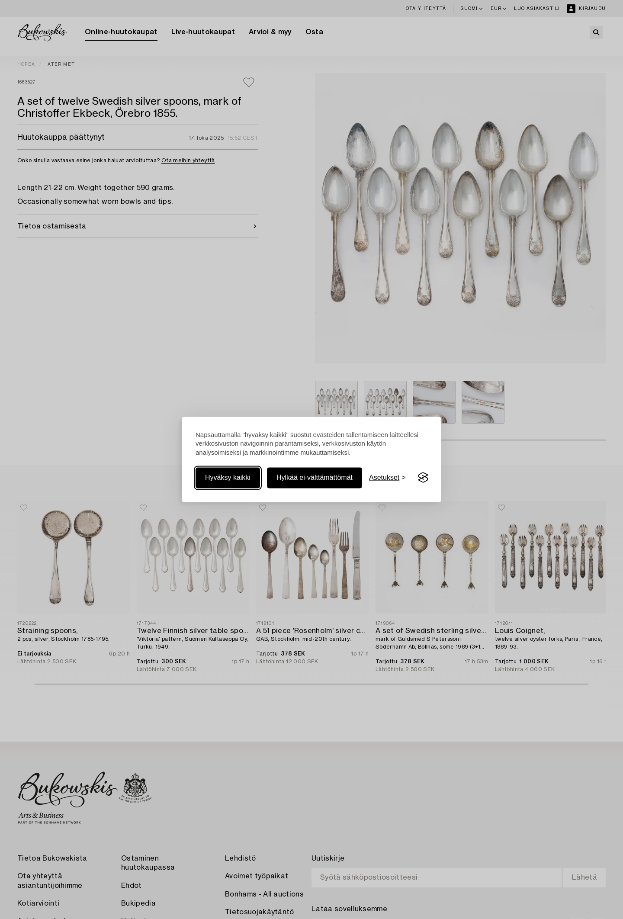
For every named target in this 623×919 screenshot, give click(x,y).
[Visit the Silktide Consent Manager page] (423, 477)
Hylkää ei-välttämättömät (314, 477)
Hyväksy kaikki (227, 477)
